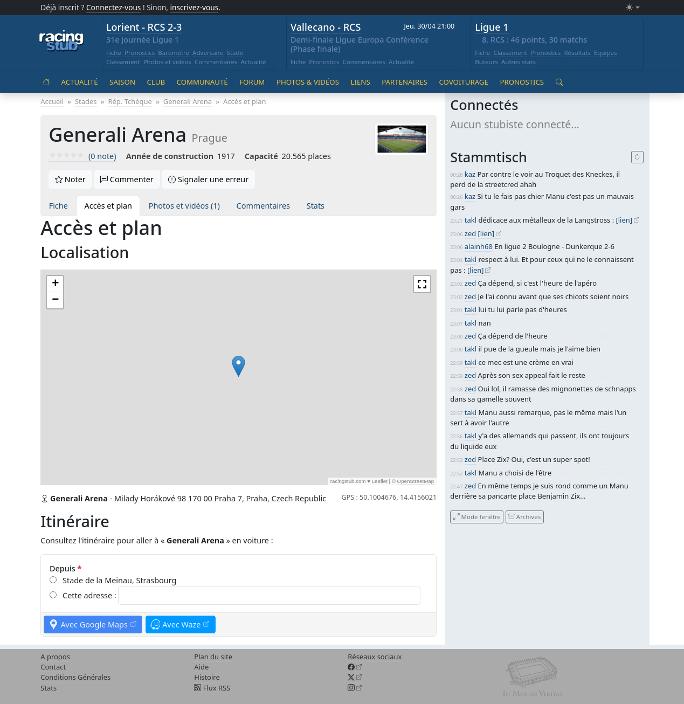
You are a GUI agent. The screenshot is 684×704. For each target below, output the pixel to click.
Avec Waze (180, 624)
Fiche (113, 53)
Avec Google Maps (93, 624)
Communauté (202, 82)
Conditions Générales (75, 677)
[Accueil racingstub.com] (61, 41)
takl (470, 220)
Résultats (577, 53)
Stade (235, 53)
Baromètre (173, 53)
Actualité (253, 62)
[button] (238, 366)
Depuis (65, 568)
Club (156, 82)
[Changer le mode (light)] (633, 7)
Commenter (127, 179)
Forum (252, 82)
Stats (315, 206)
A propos (55, 656)
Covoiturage (463, 82)
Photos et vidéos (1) (184, 206)
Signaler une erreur (208, 179)
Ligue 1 (491, 26)
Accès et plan (108, 206)
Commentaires (216, 62)
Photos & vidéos (308, 82)
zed (470, 233)
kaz (470, 174)
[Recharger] (637, 157)
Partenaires (404, 82)
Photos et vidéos (167, 62)
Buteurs (486, 62)
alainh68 (479, 246)
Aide (201, 667)
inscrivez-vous (194, 7)
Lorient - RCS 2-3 (144, 26)
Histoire (206, 677)
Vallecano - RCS (326, 26)
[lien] (624, 220)
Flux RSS (212, 688)
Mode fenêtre (477, 517)
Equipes (605, 53)
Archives (524, 517)
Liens (360, 82)
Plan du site (213, 656)
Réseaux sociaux (375, 656)
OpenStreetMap (415, 481)
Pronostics (140, 53)
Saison (122, 82)
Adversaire (208, 53)
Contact (53, 667)
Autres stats (518, 62)
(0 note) (82, 156)
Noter (70, 179)
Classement (123, 62)
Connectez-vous (113, 7)
